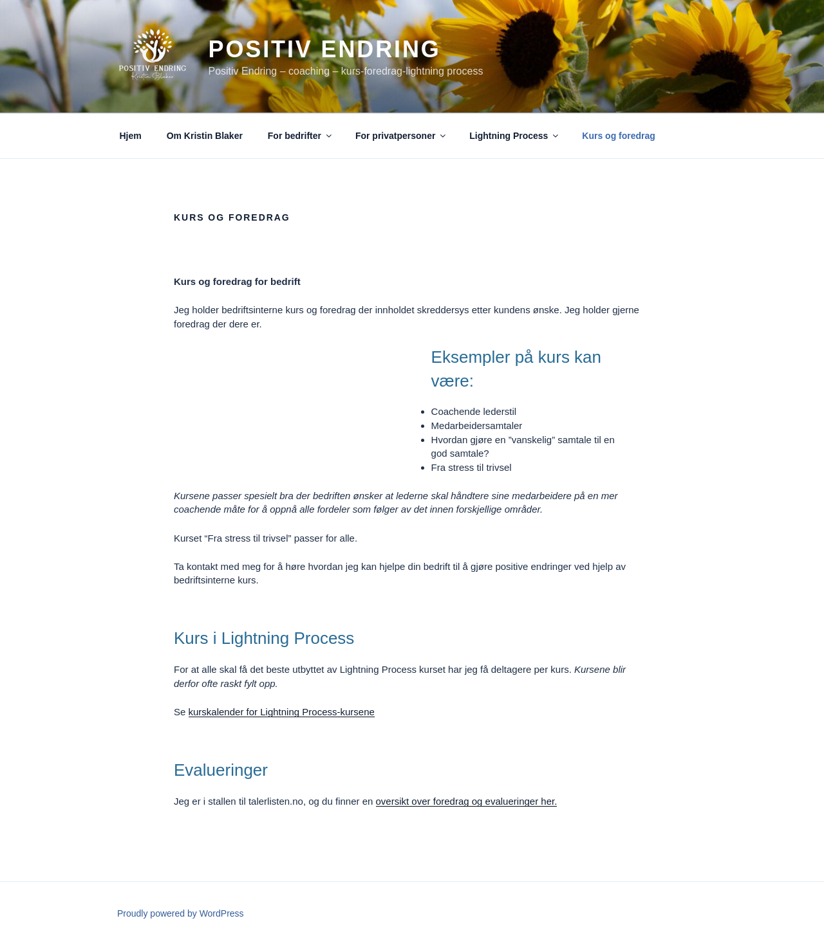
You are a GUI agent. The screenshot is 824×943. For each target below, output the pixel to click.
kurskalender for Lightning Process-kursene (282, 711)
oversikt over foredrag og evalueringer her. (466, 801)
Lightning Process (514, 136)
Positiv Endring (324, 49)
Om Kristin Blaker (205, 136)
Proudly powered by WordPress (180, 913)
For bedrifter (300, 136)
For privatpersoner (401, 136)
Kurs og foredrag (618, 136)
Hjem (131, 136)
